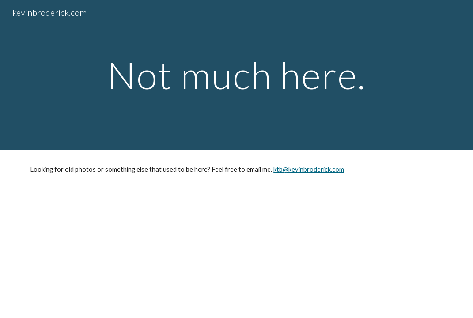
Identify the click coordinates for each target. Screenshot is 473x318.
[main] (236, 75)
